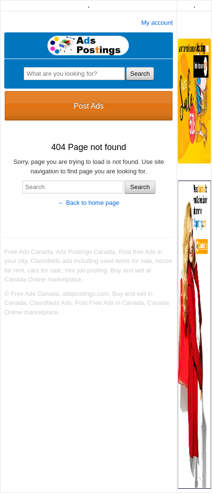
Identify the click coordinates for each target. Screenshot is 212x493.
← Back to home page (89, 202)
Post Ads (89, 106)
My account (156, 22)
